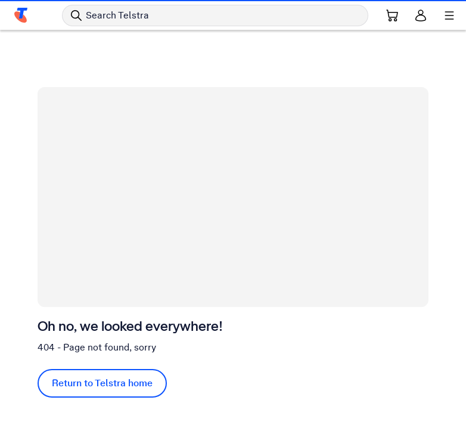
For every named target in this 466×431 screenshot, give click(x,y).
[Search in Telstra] (215, 15)
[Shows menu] (449, 15)
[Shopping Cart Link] (392, 15)
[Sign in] (420, 15)
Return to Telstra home (102, 383)
